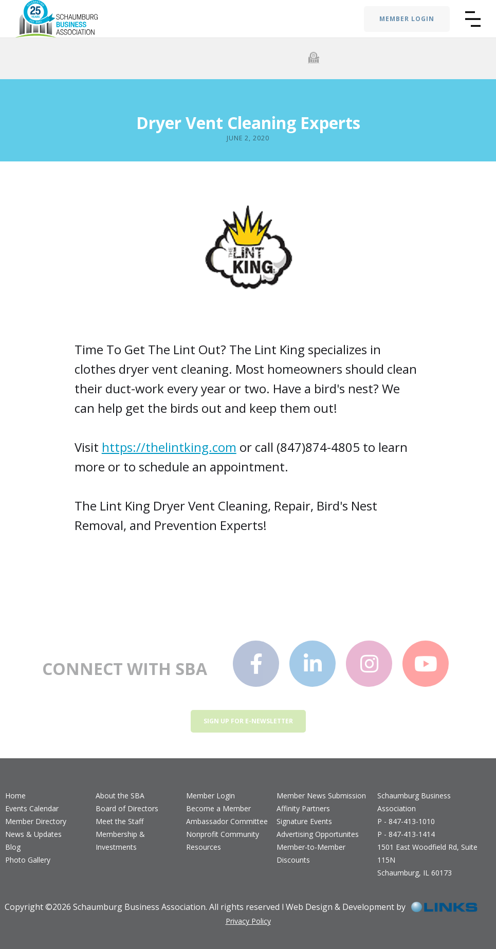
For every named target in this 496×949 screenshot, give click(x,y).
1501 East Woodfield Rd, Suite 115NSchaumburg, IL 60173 (427, 860)
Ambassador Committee (227, 821)
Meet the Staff (119, 821)
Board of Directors (127, 808)
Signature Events (304, 821)
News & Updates (33, 834)
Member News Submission (321, 795)
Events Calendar (32, 808)
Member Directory (35, 821)
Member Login (210, 795)
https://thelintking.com (169, 447)
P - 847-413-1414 (406, 834)
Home (15, 795)
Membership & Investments (120, 840)
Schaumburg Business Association (414, 802)
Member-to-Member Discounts (311, 853)
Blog (13, 847)
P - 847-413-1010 (406, 821)
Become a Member (218, 808)
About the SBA (120, 795)
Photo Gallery (27, 860)
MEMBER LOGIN (406, 18)
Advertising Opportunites (318, 834)
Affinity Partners (303, 808)
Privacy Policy (248, 921)
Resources (203, 847)
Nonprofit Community (222, 834)
